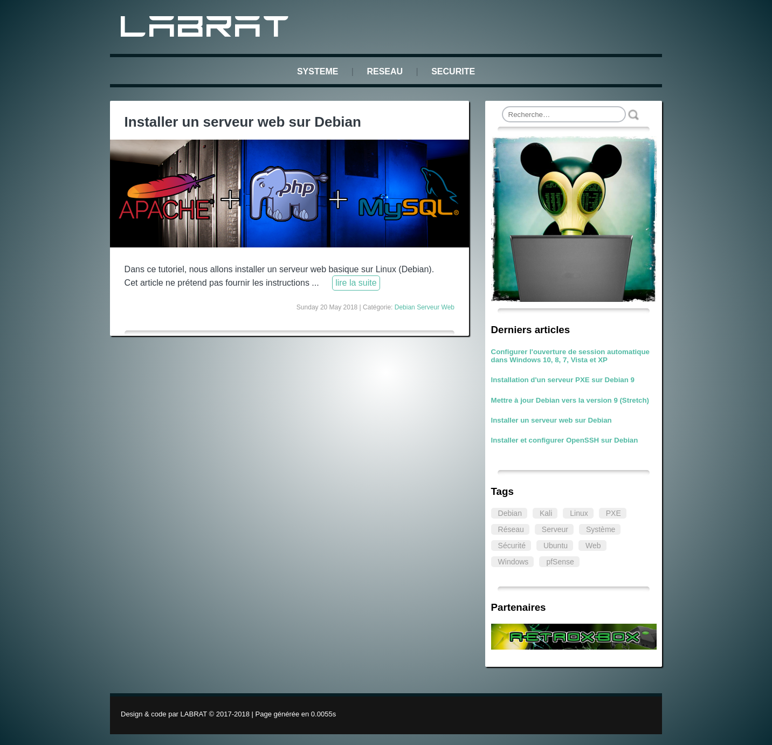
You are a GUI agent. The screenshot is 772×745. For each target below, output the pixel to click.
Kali (546, 513)
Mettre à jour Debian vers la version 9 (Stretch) (570, 400)
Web (593, 545)
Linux (579, 513)
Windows (513, 561)
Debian (510, 513)
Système (600, 529)
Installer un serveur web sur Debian (551, 420)
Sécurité (512, 545)
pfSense (560, 561)
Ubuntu (555, 545)
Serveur (555, 529)
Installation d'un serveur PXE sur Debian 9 (563, 380)
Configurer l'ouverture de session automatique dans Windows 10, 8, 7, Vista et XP (570, 356)
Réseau (511, 529)
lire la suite (355, 282)
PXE (613, 513)
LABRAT (206, 29)
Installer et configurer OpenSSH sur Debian (564, 440)
